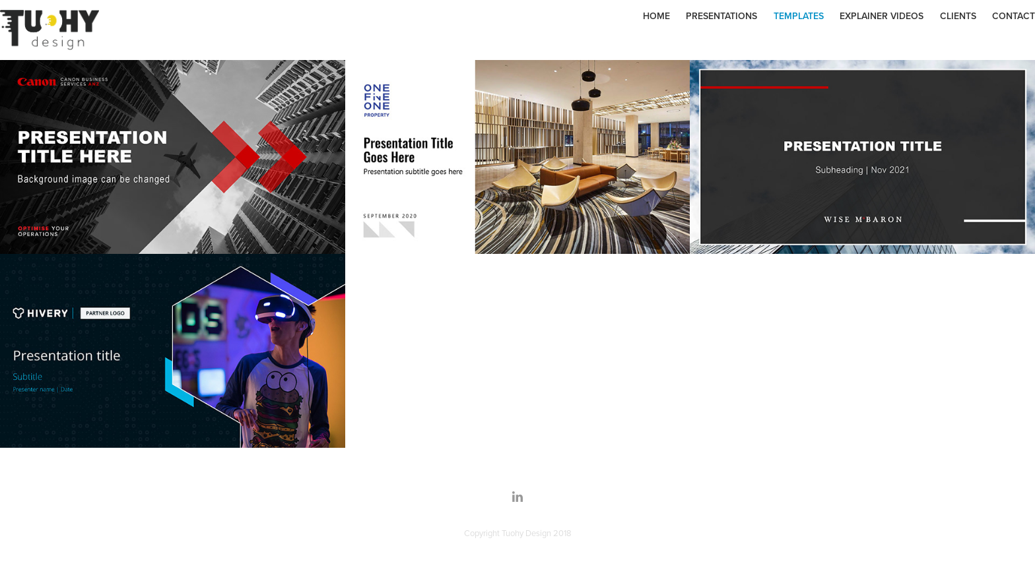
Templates (799, 15)
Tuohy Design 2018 (537, 533)
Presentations (721, 15)
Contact (1013, 15)
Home (656, 15)
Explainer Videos (881, 15)
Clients (958, 15)
